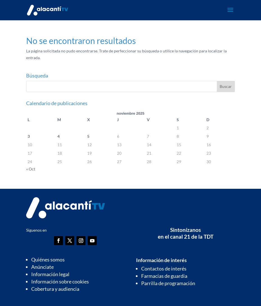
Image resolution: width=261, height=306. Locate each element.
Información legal (50, 274)
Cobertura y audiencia (55, 289)
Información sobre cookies (60, 281)
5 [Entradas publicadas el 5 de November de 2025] (88, 136)
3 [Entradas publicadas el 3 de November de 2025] (29, 136)
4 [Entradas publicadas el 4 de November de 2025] (58, 136)
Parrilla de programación (168, 283)
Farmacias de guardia (164, 276)
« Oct (30, 169)
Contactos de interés (163, 268)
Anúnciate (42, 267)
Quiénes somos (48, 259)
